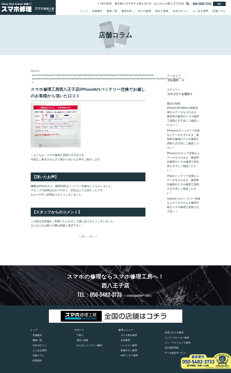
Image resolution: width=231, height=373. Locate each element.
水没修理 (125, 340)
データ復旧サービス (175, 352)
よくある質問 (200, 11)
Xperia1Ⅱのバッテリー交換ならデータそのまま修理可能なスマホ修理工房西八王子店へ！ (183, 205)
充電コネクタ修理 (174, 332)
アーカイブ (173, 75)
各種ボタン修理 (129, 350)
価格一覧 (112, 11)
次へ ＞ (93, 236)
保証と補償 (161, 11)
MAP (219, 4)
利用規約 (37, 360)
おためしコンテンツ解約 (89, 345)
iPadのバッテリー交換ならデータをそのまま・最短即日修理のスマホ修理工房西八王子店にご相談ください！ (183, 184)
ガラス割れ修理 (129, 335)
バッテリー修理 (129, 345)
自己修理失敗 (172, 347)
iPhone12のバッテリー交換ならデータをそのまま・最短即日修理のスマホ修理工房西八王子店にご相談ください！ (183, 139)
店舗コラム (219, 11)
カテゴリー (173, 89)
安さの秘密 (144, 11)
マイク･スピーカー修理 (177, 337)
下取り (80, 335)
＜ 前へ (82, 236)
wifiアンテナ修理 (129, 355)
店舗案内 (97, 11)
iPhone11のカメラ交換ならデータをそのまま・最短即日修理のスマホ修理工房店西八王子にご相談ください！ (183, 162)
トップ (84, 11)
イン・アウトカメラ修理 (177, 342)
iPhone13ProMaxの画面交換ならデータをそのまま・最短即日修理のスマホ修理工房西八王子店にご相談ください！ (183, 116)
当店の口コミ (180, 11)
